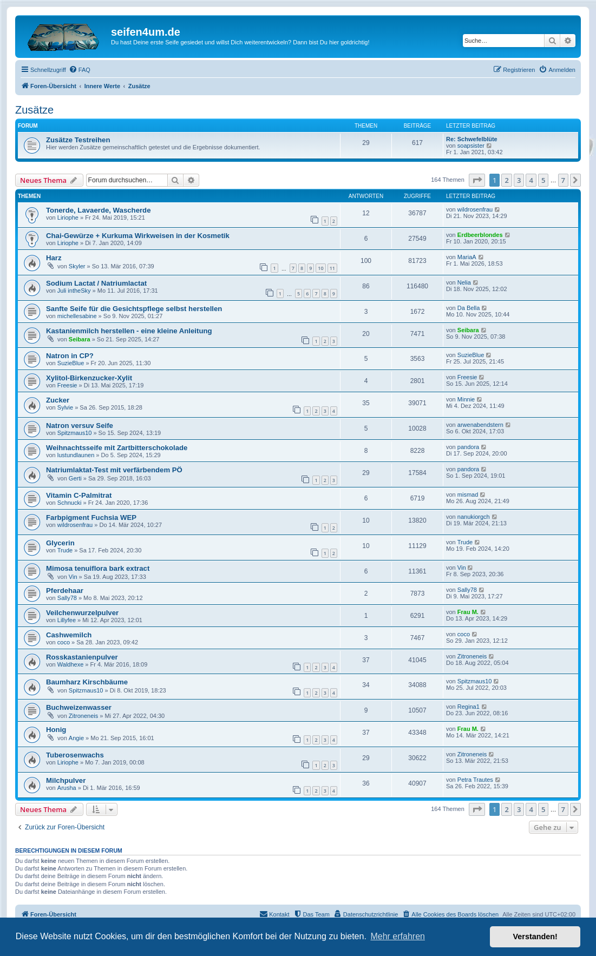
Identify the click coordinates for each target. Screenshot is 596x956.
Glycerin (60, 543)
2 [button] (506, 180)
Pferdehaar (64, 590)
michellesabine (77, 316)
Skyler (77, 266)
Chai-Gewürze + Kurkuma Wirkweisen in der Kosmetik (138, 236)
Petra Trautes (475, 779)
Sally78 (67, 598)
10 (320, 268)
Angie (76, 738)
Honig (56, 730)
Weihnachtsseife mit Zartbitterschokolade (116, 448)
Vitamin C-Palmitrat (79, 495)
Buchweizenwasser (79, 707)
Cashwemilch (68, 635)
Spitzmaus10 (74, 433)
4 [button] (531, 180)
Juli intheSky (74, 290)
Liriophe (67, 217)
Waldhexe (70, 664)
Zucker (57, 400)
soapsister (470, 145)
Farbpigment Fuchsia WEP (91, 517)
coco (63, 642)
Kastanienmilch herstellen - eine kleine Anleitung (129, 331)
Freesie (67, 385)
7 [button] (563, 180)
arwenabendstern (480, 424)
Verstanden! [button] (535, 936)
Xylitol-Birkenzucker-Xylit (89, 378)
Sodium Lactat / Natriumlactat (96, 283)
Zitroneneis (472, 656)
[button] (477, 180)
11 (332, 268)
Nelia (464, 282)
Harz (54, 258)
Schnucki (69, 502)
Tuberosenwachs (75, 755)
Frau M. (468, 612)
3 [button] (519, 180)
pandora (468, 447)
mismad (468, 494)
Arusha (66, 787)
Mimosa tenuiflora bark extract (97, 568)
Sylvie (65, 407)
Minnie (466, 399)
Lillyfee (66, 620)
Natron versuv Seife (79, 425)
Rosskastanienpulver (82, 657)
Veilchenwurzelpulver (82, 613)
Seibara (79, 339)
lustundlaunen (76, 455)
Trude (65, 550)
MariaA (466, 257)
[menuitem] (79, 69)
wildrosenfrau (475, 209)
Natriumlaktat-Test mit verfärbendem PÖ (114, 470)
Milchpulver (66, 780)
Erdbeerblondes (480, 235)
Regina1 (468, 706)
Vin (73, 576)
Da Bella (468, 308)
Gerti (75, 478)
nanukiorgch (473, 516)
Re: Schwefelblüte (471, 139)
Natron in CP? (70, 356)
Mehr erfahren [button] (397, 936)
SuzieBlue (70, 363)
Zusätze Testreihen (78, 140)
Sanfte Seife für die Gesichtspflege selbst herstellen (134, 309)
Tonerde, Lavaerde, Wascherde (98, 210)
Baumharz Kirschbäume (87, 682)
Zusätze (34, 110)
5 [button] (543, 180)
